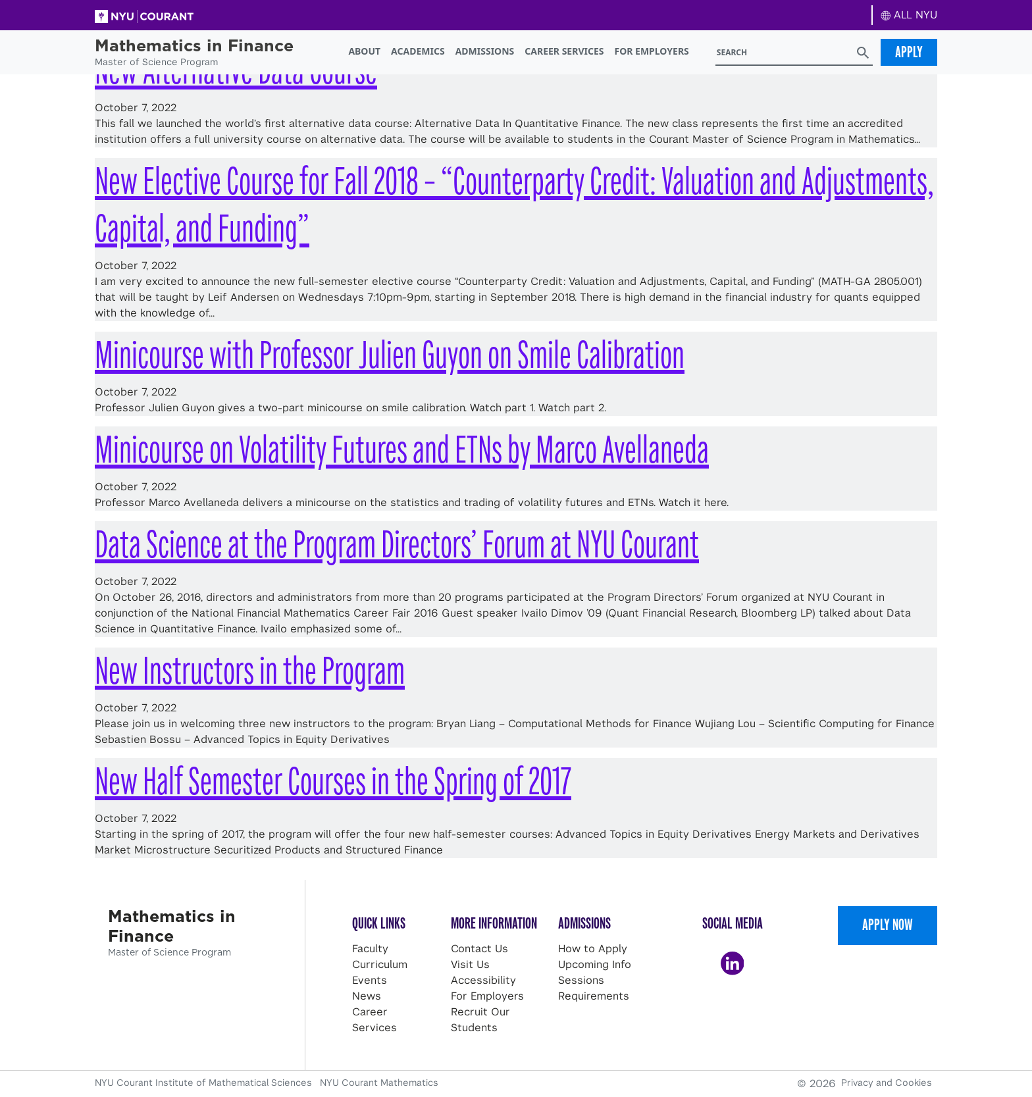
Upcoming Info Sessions (594, 972)
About (364, 51)
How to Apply (592, 949)
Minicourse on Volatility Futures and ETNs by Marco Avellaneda (402, 450)
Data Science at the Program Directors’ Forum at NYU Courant (397, 545)
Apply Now (887, 924)
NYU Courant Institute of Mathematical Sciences (205, 1082)
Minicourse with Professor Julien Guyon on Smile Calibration (389, 355)
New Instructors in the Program (250, 671)
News (366, 996)
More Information (494, 923)
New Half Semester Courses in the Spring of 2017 (333, 781)
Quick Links (378, 923)
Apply (909, 52)
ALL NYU (909, 15)
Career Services (564, 51)
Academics (418, 51)
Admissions (485, 51)
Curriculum (379, 964)
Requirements (593, 996)
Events (369, 980)
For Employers (651, 51)
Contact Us (479, 949)
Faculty (370, 949)
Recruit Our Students (480, 1019)
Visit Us (470, 964)
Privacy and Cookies (886, 1082)
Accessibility (483, 980)
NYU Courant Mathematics (379, 1082)
